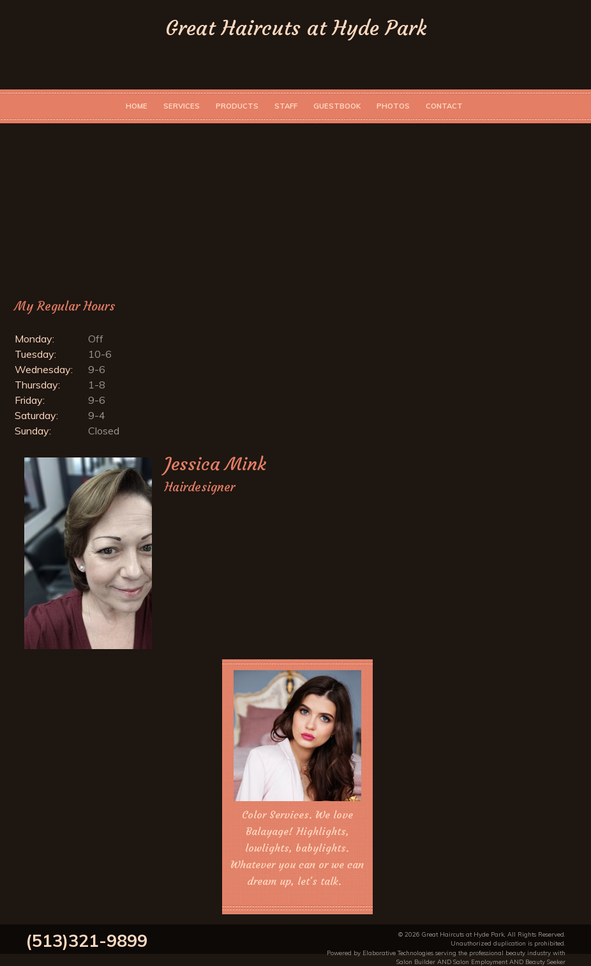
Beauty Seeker (545, 961)
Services (181, 106)
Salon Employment (480, 961)
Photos (393, 106)
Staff (285, 106)
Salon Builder (415, 961)
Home (136, 106)
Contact (444, 106)
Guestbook (337, 106)
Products (237, 106)
